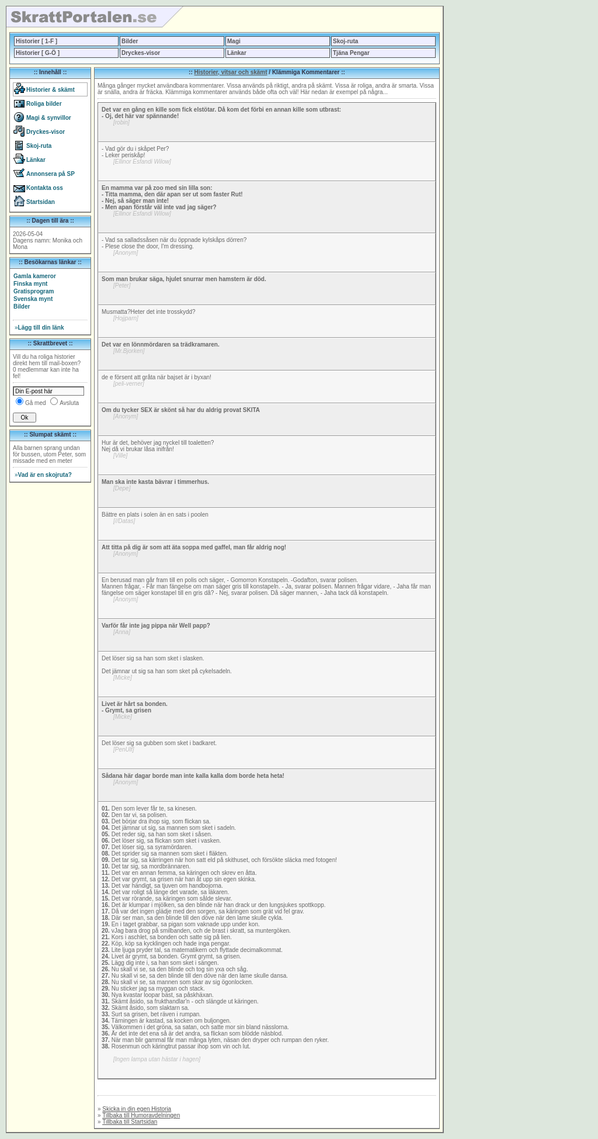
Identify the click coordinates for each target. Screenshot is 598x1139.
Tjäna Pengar (351, 53)
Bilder (129, 41)
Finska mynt (30, 284)
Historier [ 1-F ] (36, 41)
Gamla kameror (34, 276)
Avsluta (69, 403)
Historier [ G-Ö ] (38, 53)
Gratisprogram (33, 291)
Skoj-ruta (345, 41)
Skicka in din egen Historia (136, 1109)
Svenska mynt (33, 299)
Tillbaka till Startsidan (129, 1122)
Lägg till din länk (39, 327)
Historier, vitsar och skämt (230, 72)
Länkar (236, 53)
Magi (234, 41)
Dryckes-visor (140, 53)
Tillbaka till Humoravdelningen (141, 1115)
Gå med (35, 403)
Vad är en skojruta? (43, 475)
